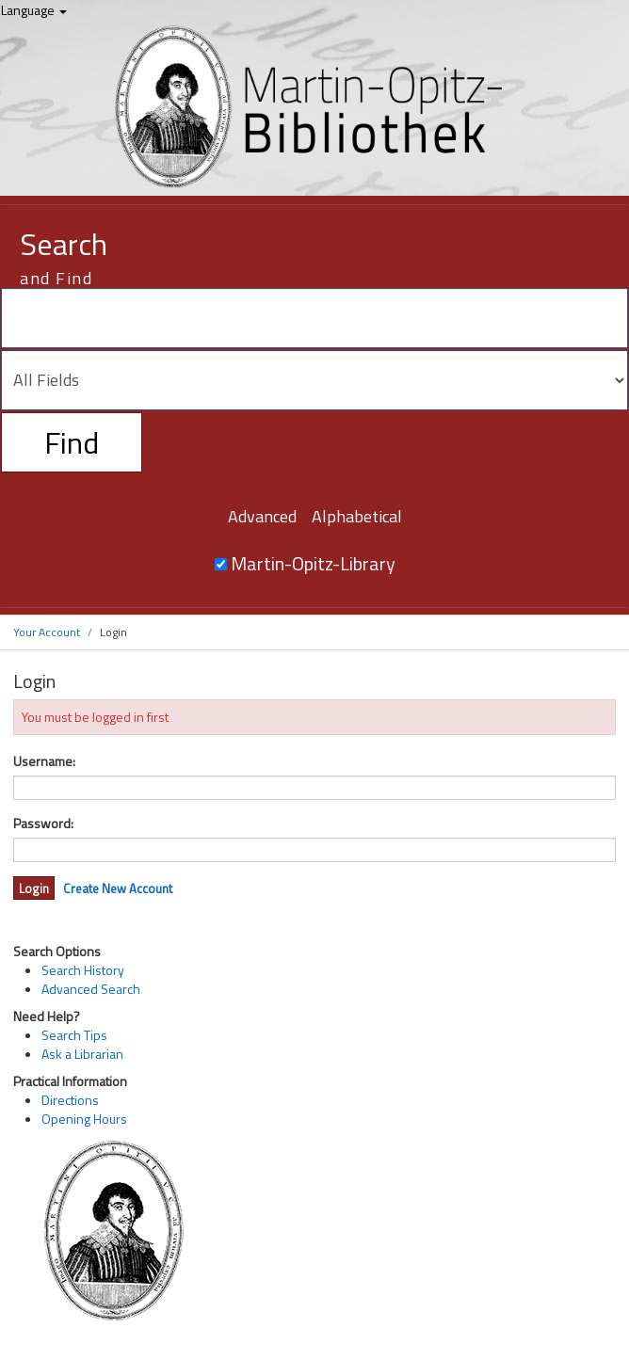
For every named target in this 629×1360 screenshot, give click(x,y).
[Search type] (314, 380)
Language (34, 10)
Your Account (46, 632)
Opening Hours (84, 1118)
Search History (82, 970)
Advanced (262, 516)
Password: (43, 823)
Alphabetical (357, 516)
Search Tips (74, 1035)
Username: (44, 761)
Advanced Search (90, 989)
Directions (70, 1100)
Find (71, 442)
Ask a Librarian (82, 1054)
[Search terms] (314, 318)
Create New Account (117, 888)
